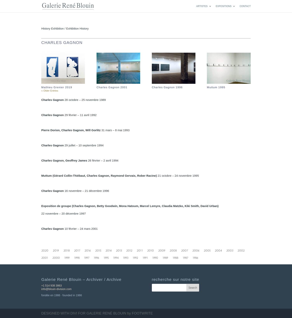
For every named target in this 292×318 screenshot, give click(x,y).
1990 (155, 257)
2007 (184, 250)
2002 (241, 250)
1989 (165, 257)
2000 (56, 257)
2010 (150, 250)
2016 (88, 250)
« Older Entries (49, 90)
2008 (173, 250)
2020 (44, 250)
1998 (77, 257)
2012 (129, 250)
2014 (108, 250)
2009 (161, 250)
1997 (86, 257)
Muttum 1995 (216, 87)
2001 (44, 257)
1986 (195, 257)
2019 (56, 250)
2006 (196, 250)
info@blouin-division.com (56, 289)
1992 (135, 257)
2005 (207, 250)
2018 (66, 250)
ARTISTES (201, 6)
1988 (175, 257)
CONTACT (245, 6)
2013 (119, 250)
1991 (145, 257)
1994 (116, 257)
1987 (185, 257)
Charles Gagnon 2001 (112, 87)
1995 (106, 257)
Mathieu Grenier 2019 (56, 87)
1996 (96, 257)
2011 (140, 250)
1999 (67, 257)
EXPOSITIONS (224, 6)
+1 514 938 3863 (51, 285)
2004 (218, 250)
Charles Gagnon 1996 (167, 87)
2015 (98, 250)
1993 (125, 257)
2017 (77, 250)
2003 (229, 250)
